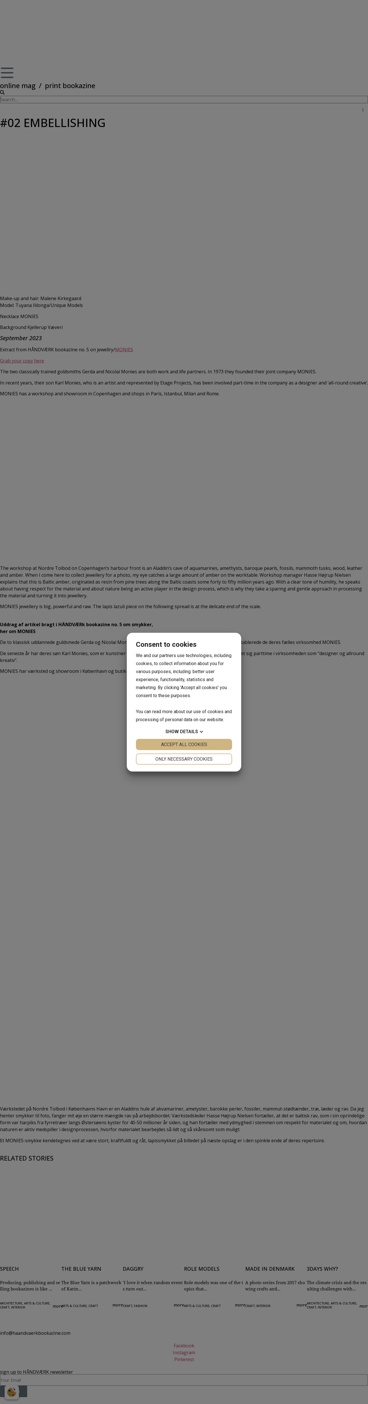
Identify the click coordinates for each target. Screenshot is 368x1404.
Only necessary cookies (184, 759)
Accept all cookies (184, 744)
